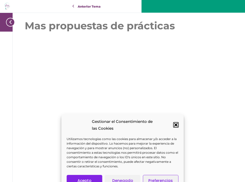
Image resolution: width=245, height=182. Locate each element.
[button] (175, 164)
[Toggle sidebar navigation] (9, 22)
